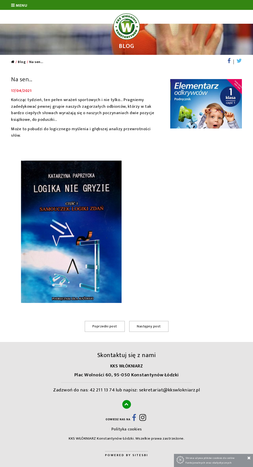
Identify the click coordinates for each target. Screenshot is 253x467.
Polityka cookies (126, 429)
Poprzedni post (104, 326)
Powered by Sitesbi (126, 455)
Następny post (149, 326)
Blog (22, 62)
